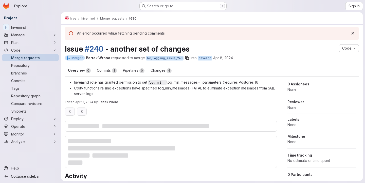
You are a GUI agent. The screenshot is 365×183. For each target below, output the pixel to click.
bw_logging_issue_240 (164, 58)
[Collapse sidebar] (30, 176)
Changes (161, 70)
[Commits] (30, 80)
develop (205, 58)
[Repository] (30, 65)
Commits (107, 70)
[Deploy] (30, 118)
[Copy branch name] (187, 58)
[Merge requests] (30, 57)
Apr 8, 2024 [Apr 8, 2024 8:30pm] (223, 58)
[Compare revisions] (30, 103)
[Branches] (30, 73)
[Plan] (30, 42)
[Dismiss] (353, 33)
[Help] (30, 168)
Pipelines (133, 70)
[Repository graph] (30, 95)
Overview (79, 70)
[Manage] (30, 34)
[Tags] (30, 88)
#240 (94, 48)
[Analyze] (30, 141)
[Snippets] (30, 111)
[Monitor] (30, 134)
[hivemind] (30, 27)
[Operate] (30, 126)
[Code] (30, 50)
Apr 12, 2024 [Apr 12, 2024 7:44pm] (84, 102)
